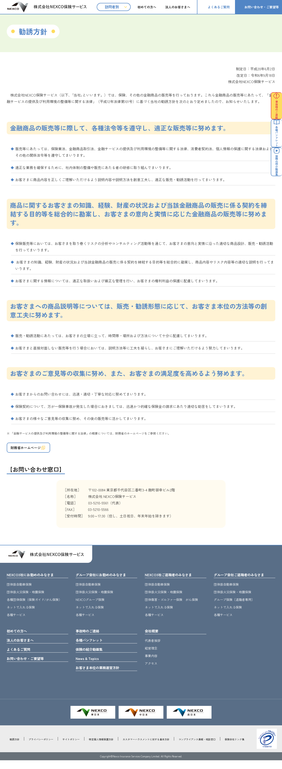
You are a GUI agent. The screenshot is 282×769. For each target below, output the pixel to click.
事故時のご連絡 (90, 635)
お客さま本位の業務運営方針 (102, 676)
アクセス (151, 668)
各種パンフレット (92, 646)
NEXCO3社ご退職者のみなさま (172, 578)
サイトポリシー (71, 748)
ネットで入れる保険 (21, 611)
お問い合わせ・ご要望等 (261, 7)
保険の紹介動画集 (92, 656)
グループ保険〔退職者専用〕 (234, 604)
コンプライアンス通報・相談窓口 (197, 748)
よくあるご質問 (219, 7)
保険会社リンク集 (234, 748)
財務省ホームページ (30, 449)
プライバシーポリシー (41, 748)
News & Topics (89, 666)
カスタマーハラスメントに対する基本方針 (146, 748)
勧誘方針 (14, 748)
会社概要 (153, 635)
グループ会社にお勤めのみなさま (106, 578)
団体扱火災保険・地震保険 (25, 596)
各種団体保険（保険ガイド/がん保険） (34, 604)
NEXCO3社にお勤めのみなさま (34, 578)
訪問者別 (112, 6)
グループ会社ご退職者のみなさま (244, 578)
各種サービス (16, 619)
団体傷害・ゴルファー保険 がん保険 (171, 604)
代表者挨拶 (152, 645)
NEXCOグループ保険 (90, 604)
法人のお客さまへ (177, 7)
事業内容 (151, 661)
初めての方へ (146, 7)
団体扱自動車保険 (19, 588)
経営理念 (151, 653)
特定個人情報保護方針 (101, 748)
